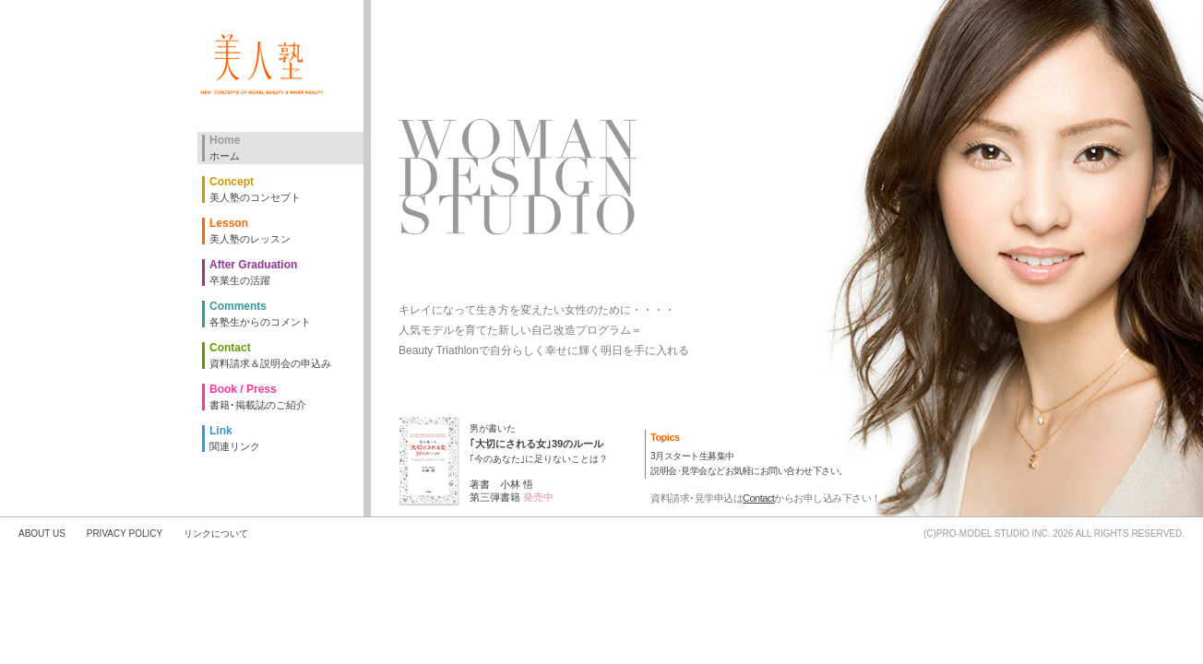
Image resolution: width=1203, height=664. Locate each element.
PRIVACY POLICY (124, 533)
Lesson (286, 231)
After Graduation (286, 272)
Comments (286, 314)
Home (286, 148)
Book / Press (286, 397)
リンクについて (216, 533)
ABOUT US (42, 533)
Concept (286, 189)
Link (286, 438)
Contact (758, 498)
